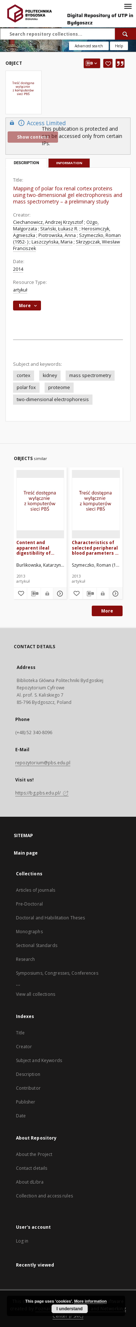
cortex (23, 375)
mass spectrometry (90, 375)
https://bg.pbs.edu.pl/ (42, 793)
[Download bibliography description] (34, 593)
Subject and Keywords (39, 1060)
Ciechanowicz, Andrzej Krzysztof (48, 222)
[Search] (125, 34)
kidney (50, 375)
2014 (18, 269)
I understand (70, 1308)
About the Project (34, 1154)
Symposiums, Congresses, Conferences (57, 973)
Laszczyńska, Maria (52, 242)
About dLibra (30, 1182)
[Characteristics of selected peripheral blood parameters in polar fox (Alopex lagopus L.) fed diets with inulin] (96, 504)
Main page (26, 853)
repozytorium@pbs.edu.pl (43, 763)
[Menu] (127, 6)
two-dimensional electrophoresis (53, 399)
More (107, 611)
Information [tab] (69, 163)
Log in (22, 1241)
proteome (59, 387)
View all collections (35, 994)
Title (20, 1033)
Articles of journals (35, 890)
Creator (24, 1046)
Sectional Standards (36, 945)
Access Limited (37, 123)
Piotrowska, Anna (57, 235)
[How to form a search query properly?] (119, 45)
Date (21, 1116)
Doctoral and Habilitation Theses (50, 918)
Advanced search (89, 45)
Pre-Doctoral (29, 904)
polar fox (26, 387)
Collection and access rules (44, 1196)
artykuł (20, 290)
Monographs (29, 931)
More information (90, 1301)
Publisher (26, 1102)
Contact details (32, 1168)
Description (28, 1074)
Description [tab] (26, 163)
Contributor (28, 1088)
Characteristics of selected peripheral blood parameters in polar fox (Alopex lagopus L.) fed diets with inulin (95, 547)
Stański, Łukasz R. (59, 229)
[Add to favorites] (108, 63)
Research (25, 959)
